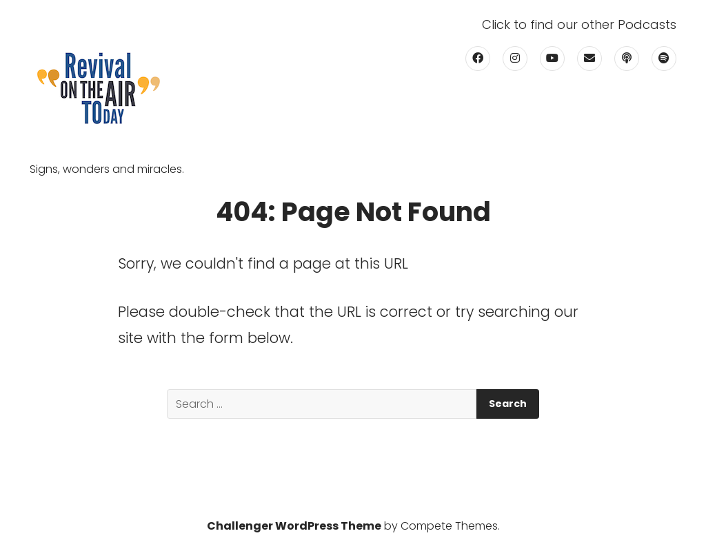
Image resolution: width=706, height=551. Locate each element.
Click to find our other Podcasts (579, 25)
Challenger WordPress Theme (294, 526)
